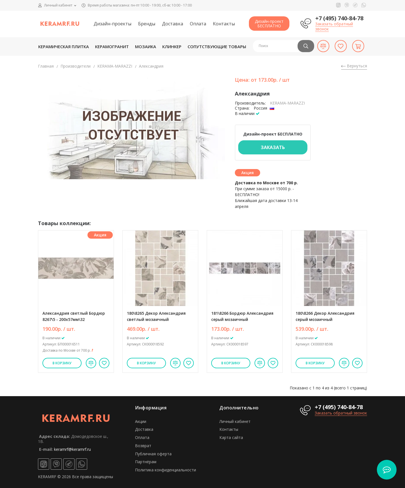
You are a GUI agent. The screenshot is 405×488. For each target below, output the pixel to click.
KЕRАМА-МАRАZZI (114, 66)
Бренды (146, 24)
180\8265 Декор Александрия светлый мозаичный (156, 316)
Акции (140, 421)
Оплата (198, 24)
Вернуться (354, 65)
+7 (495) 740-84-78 (339, 18)
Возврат (143, 445)
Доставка (172, 24)
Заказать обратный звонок (334, 26)
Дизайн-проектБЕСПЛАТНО (269, 23)
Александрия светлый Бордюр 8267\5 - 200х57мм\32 (73, 316)
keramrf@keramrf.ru (72, 449)
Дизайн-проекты (112, 24)
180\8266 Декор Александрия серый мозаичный (325, 316)
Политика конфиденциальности (165, 470)
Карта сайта (231, 437)
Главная (46, 66)
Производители (75, 66)
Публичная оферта (153, 453)
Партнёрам (145, 461)
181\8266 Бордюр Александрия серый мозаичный (242, 316)
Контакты (224, 24)
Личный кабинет (235, 421)
